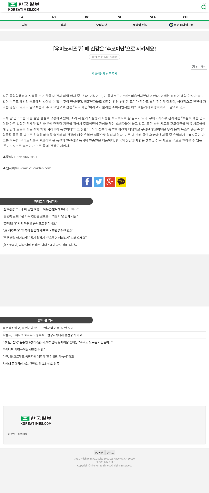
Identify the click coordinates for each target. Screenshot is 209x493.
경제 (63, 25)
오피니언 (101, 25)
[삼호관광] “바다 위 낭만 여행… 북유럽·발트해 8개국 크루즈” (41, 209)
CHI (185, 17)
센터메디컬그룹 (181, 25)
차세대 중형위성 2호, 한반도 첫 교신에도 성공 (31, 363)
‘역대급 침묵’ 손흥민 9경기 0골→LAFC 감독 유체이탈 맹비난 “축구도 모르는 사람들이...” (58, 342)
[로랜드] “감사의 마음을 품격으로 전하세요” (30, 223)
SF (120, 17)
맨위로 (110, 452)
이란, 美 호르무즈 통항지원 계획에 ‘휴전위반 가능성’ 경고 (38, 356)
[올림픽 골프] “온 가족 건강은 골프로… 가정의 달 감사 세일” (40, 216)
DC (87, 17)
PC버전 (99, 452)
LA (21, 17)
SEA (153, 17)
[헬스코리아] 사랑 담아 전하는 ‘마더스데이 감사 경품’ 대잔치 (40, 245)
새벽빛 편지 (140, 25)
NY (54, 17)
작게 (203, 67)
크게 (195, 67)
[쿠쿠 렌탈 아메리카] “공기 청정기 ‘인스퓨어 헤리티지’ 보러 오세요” (45, 237)
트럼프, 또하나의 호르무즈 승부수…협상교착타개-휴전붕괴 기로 (42, 335)
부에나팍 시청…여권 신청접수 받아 (25, 349)
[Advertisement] (104, 279)
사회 (25, 25)
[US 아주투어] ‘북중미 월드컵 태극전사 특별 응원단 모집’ (38, 230)
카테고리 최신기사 (46, 201)
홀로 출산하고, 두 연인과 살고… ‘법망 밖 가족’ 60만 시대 (38, 328)
